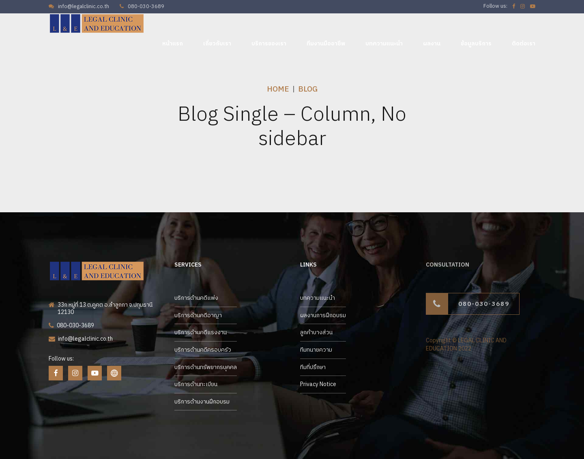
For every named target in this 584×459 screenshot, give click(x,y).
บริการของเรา (268, 43)
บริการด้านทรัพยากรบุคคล (205, 367)
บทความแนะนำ (384, 43)
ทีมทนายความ (316, 349)
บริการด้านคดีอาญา (198, 315)
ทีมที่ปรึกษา (313, 367)
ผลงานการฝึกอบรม (323, 315)
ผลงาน (431, 43)
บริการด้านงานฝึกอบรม (202, 401)
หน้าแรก (172, 43)
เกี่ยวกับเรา (217, 43)
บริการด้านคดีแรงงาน (200, 332)
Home (278, 89)
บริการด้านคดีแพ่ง (196, 298)
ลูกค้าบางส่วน (316, 332)
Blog (308, 89)
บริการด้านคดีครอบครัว (202, 349)
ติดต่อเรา (523, 43)
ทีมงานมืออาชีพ (326, 43)
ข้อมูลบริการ (476, 43)
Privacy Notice (318, 384)
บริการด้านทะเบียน (195, 384)
